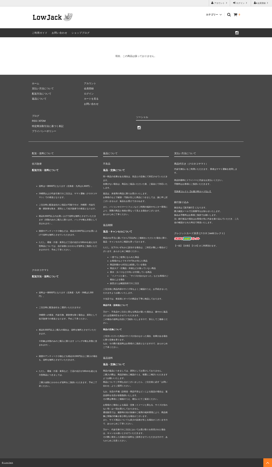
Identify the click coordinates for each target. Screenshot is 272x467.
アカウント (219, 2)
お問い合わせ (59, 32)
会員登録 (261, 2)
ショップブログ (80, 32)
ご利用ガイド (40, 32)
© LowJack (7, 462)
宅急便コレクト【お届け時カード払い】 (193, 191)
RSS (34, 120)
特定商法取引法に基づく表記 (47, 126)
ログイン (240, 2)
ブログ (35, 115)
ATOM (42, 120)
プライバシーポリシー (44, 131)
